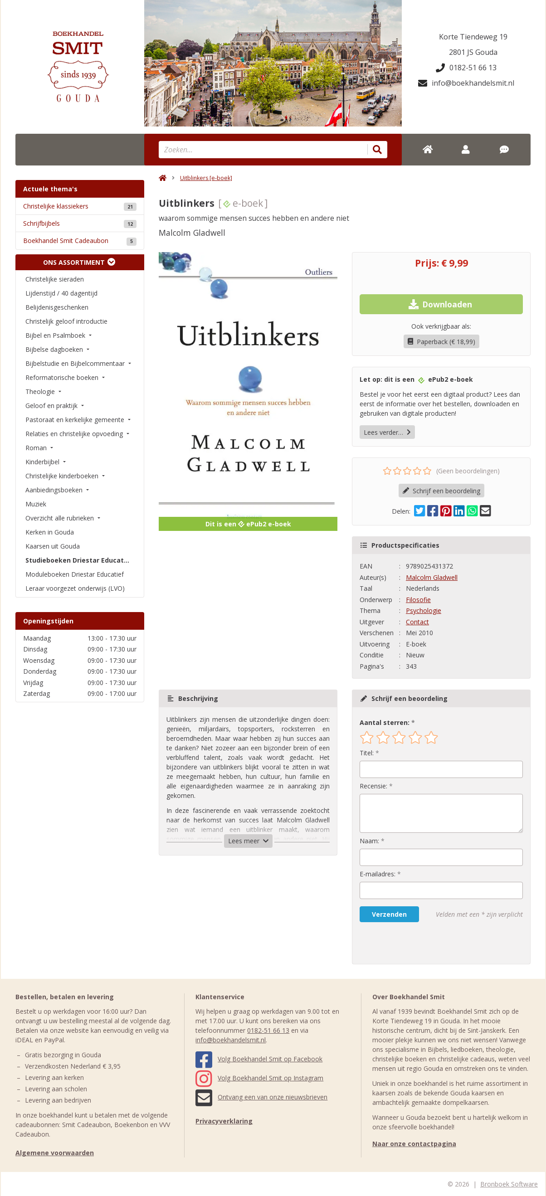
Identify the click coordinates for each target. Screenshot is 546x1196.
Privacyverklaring (224, 1121)
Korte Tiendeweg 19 (473, 37)
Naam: (369, 840)
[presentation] (418, 943)
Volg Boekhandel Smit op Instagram (259, 1078)
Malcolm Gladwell (432, 577)
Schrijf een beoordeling (441, 490)
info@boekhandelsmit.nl (466, 83)
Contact (417, 621)
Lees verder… (387, 432)
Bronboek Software (509, 1184)
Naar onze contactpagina (414, 1143)
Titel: (367, 753)
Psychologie (423, 610)
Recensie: (373, 786)
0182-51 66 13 (466, 68)
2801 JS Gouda (473, 52)
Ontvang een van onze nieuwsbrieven (261, 1097)
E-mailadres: (377, 874)
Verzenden (389, 914)
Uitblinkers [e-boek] (206, 178)
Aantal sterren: (385, 722)
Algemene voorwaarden (54, 1152)
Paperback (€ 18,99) (441, 341)
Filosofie (418, 599)
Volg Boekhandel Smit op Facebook (258, 1059)
